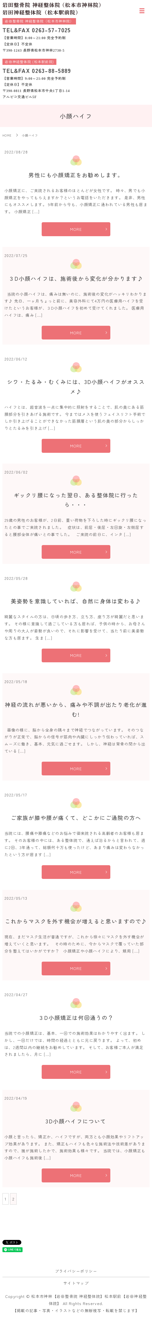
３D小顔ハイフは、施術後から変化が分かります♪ (76, 278)
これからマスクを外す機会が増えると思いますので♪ (76, 921)
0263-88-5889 (51, 70)
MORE (76, 229)
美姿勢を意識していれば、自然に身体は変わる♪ (76, 601)
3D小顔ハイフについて (76, 1121)
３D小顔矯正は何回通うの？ (76, 1017)
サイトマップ (76, 1283)
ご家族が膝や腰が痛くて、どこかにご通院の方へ (76, 817)
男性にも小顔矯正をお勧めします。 (75, 175)
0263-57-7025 (51, 29)
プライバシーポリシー (76, 1271)
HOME (7, 135)
